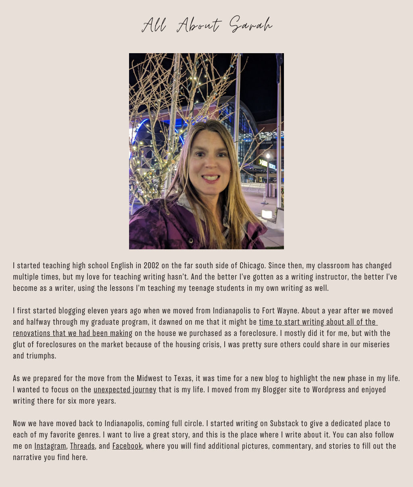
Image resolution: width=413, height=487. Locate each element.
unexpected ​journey (125, 390)
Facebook (127, 447)
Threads (82, 447)
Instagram (50, 447)
